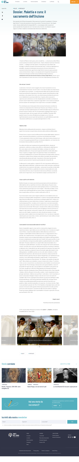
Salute (15, 8)
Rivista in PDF (42, 442)
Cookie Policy (54, 450)
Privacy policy (36, 450)
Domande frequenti (43, 440)
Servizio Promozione (56, 437)
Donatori (30, 384)
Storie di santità (30, 440)
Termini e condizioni (45, 450)
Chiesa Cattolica (55, 435)
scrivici (56, 405)
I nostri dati (41, 435)
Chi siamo (28, 435)
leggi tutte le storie (65, 364)
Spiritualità (22, 8)
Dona (28, 444)
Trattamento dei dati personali (25, 450)
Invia (72, 421)
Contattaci (29, 442)
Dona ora (73, 1)
